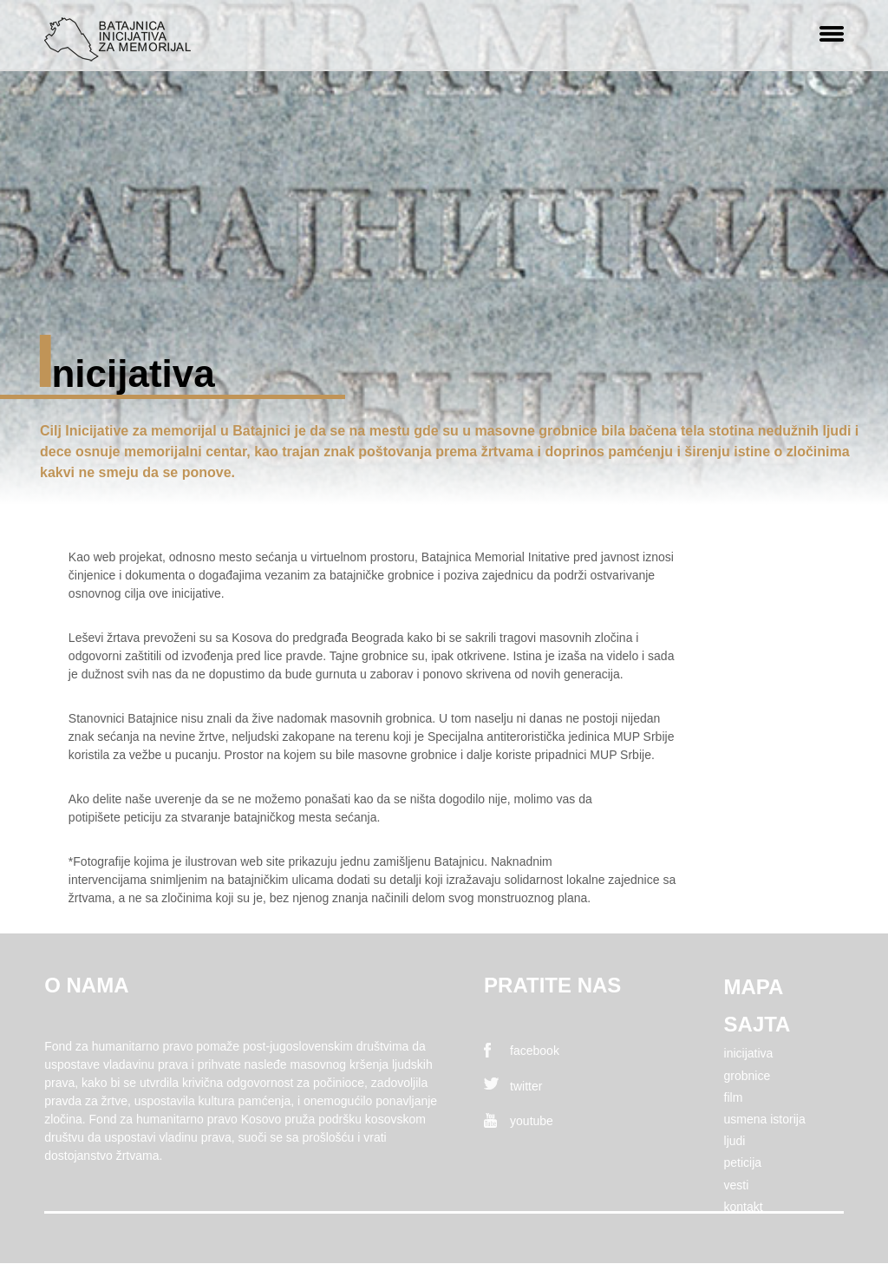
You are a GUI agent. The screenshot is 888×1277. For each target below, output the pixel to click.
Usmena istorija (765, 1119)
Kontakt (743, 1207)
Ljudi (735, 1141)
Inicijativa (749, 1053)
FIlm (733, 1097)
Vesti (736, 1185)
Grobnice (747, 1076)
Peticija (743, 1162)
